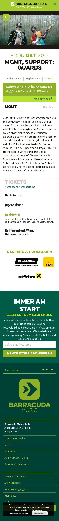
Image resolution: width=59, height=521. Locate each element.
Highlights (10, 495)
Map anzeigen (42, 98)
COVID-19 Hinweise (14, 438)
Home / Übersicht (14, 476)
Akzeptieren (39, 513)
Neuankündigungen (15, 489)
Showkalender (12, 482)
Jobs (6, 445)
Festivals (9, 502)
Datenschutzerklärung (16, 464)
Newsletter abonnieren (29, 353)
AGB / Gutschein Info (16, 457)
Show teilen (50, 22)
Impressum (10, 451)
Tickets (49, 78)
